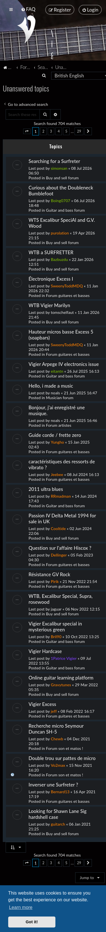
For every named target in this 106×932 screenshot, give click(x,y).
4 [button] (59, 131)
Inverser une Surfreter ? (53, 784)
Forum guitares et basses (68, 295)
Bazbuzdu (59, 259)
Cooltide (58, 528)
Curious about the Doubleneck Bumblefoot (61, 190)
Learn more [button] (21, 907)
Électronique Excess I (51, 278)
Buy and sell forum (62, 177)
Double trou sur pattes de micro (62, 758)
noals (55, 392)
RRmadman (61, 495)
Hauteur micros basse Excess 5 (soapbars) (61, 334)
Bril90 (56, 636)
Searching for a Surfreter (54, 161)
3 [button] (51, 131)
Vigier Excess (42, 704)
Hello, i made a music (51, 385)
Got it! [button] (32, 922)
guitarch (58, 823)
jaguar (56, 608)
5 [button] (66, 131)
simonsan (59, 168)
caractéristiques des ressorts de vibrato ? (62, 464)
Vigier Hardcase (45, 651)
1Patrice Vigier (64, 658)
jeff (54, 711)
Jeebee (57, 474)
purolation (60, 232)
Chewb (57, 738)
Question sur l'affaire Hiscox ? (60, 548)
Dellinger (59, 554)
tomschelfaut (62, 312)
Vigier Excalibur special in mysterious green (55, 626)
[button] (27, 131)
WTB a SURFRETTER (51, 252)
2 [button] (43, 131)
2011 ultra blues (46, 489)
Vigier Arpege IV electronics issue (64, 364)
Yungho (57, 441)
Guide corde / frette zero (55, 435)
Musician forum (59, 397)
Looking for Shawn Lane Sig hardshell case (57, 814)
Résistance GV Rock (49, 574)
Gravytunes (61, 684)
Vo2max (58, 765)
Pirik (55, 581)
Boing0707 (60, 200)
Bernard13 (60, 791)
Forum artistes (59, 425)
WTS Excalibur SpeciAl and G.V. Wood (62, 223)
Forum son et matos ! (64, 748)
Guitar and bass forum (65, 209)
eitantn (57, 370)
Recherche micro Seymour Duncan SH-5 (56, 728)
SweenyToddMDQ (67, 285)
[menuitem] (28, 9)
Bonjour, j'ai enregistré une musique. (57, 410)
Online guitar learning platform (61, 677)
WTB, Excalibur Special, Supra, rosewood (60, 599)
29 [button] (79, 131)
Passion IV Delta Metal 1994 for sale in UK (62, 518)
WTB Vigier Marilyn (49, 305)
